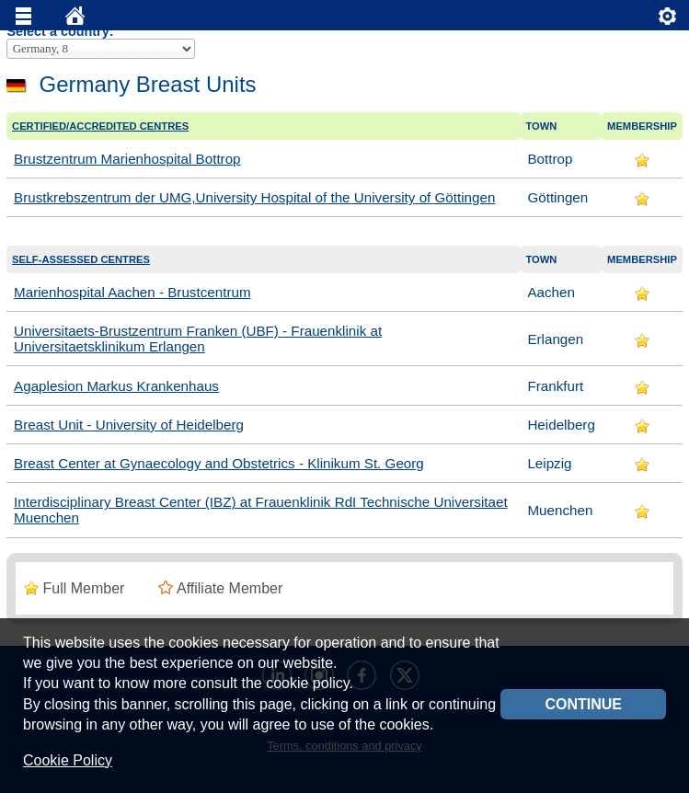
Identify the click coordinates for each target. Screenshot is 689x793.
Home (75, 20)
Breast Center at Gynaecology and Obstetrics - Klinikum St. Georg (219, 463)
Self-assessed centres (81, 259)
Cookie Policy (67, 760)
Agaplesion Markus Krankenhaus (116, 386)
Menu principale (24, 20)
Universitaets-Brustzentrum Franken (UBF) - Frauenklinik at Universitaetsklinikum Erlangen (198, 338)
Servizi (667, 20)
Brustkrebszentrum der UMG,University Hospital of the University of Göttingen (254, 197)
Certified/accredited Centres (100, 126)
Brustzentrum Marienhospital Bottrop (127, 159)
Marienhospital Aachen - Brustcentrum (132, 292)
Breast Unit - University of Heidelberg (129, 424)
